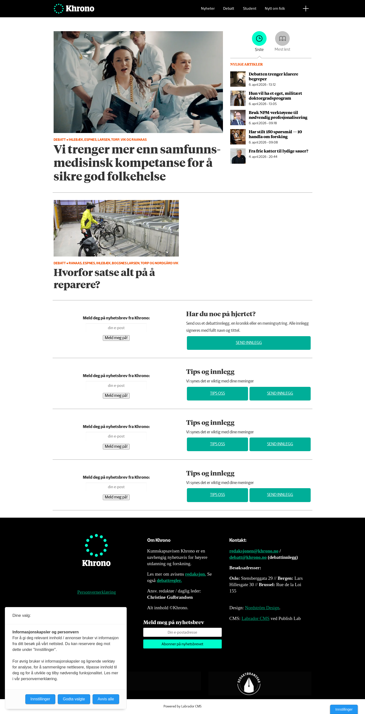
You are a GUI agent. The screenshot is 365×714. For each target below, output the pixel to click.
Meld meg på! (116, 338)
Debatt (228, 11)
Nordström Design (262, 607)
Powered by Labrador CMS (182, 706)
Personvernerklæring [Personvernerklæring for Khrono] (96, 592)
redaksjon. (195, 574)
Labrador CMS (255, 618)
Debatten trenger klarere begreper (273, 76)
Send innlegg (249, 343)
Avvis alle (106, 699)
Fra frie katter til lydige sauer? (278, 151)
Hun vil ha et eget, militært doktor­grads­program (275, 95)
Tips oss (217, 393)
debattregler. (169, 580)
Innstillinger (344, 709)
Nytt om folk (275, 11)
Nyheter (208, 11)
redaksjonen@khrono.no (253, 550)
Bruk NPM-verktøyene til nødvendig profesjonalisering (278, 114)
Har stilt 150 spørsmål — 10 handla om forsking (275, 134)
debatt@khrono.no (248, 557)
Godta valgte (74, 699)
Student (249, 11)
